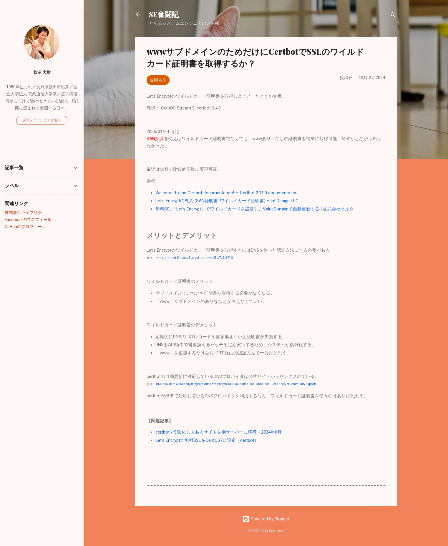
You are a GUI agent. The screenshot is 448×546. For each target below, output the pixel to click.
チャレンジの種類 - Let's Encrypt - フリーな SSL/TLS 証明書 (194, 257)
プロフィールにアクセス (41, 120)
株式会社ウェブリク (23, 212)
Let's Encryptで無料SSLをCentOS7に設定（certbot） (207, 440)
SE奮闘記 (164, 14)
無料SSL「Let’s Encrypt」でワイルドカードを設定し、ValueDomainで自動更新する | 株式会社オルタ (254, 209)
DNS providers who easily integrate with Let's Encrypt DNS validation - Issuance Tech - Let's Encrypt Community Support (236, 384)
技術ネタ (158, 80)
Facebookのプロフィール (28, 219)
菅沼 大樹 (42, 72)
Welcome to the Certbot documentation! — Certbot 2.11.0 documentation (226, 192)
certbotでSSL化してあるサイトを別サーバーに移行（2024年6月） (220, 432)
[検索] (393, 16)
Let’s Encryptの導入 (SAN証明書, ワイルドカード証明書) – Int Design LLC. (227, 200)
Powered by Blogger (266, 519)
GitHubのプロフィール (25, 226)
